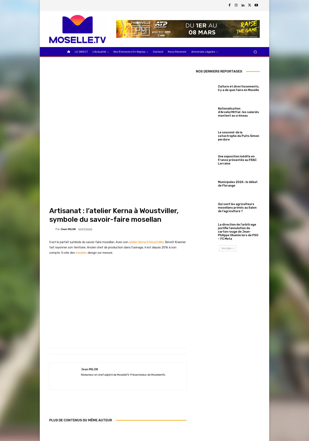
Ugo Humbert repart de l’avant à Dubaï (118, 416)
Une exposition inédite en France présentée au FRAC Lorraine (237, 160)
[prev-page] (51, 429)
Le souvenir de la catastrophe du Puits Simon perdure (238, 136)
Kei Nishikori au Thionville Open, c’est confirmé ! (72, 416)
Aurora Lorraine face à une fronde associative (163, 416)
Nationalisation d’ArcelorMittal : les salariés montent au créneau (238, 112)
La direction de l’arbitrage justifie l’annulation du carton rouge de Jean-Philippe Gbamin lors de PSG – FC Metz (238, 231)
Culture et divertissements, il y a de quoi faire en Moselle (238, 88)
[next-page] (58, 429)
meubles (81, 194)
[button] (255, 52)
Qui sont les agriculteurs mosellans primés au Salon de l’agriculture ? (237, 207)
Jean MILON (68, 171)
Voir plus (228, 248)
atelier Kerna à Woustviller (146, 184)
